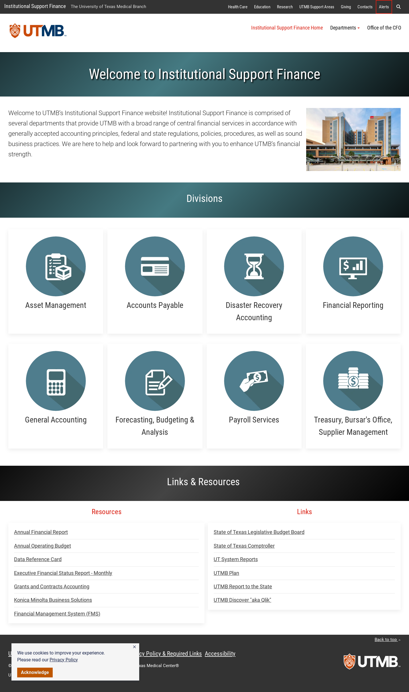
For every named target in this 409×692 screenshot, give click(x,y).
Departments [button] (345, 28)
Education (262, 6)
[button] (134, 647)
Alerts (384, 6)
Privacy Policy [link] (64, 659)
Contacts (365, 6)
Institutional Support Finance (35, 6)
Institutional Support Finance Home (287, 28)
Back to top (388, 639)
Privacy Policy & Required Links (164, 653)
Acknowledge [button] (35, 672)
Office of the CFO (384, 28)
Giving (346, 6)
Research (285, 6)
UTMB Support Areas (316, 6)
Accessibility (220, 653)
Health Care (237, 6)
